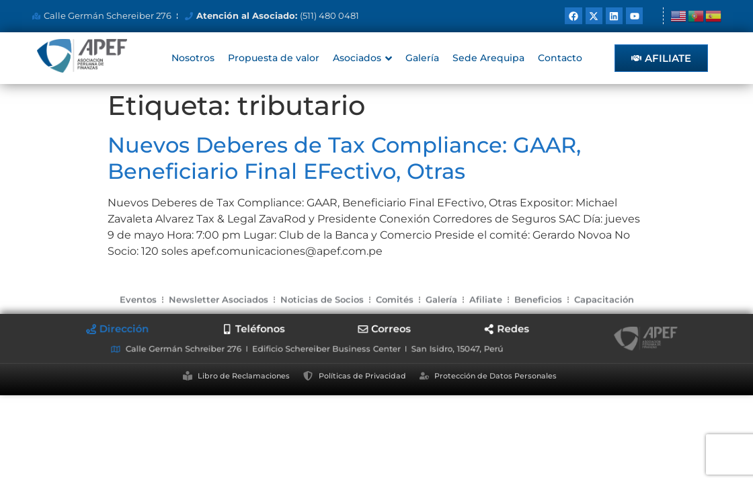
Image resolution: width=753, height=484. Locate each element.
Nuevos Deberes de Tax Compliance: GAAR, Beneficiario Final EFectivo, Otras (344, 158)
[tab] (154, 330)
